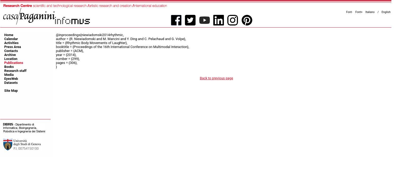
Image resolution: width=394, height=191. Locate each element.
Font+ (358, 12)
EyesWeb (11, 79)
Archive (10, 55)
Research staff (15, 71)
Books (9, 67)
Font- (349, 12)
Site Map (11, 91)
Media (9, 75)
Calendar (11, 39)
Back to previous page (216, 78)
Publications (13, 63)
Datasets (11, 83)
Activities (11, 43)
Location (10, 59)
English (386, 12)
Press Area (12, 47)
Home (8, 35)
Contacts (11, 51)
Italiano (370, 12)
